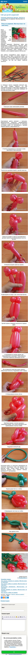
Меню (4, 1)
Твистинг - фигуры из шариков (17, 594)
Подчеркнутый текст (6, 617)
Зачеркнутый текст (8, 617)
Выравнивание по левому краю (10, 617)
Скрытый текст (20, 617)
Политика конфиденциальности (15, 654)
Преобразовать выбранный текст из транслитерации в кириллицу (24, 617)
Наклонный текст (4, 617)
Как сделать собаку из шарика (9, 592)
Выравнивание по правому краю (14, 617)
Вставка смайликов (16, 617)
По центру (12, 617)
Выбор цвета (18, 617)
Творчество (8, 594)
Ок (14, 652)
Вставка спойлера (2, 619)
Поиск (25, 1)
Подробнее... (12, 647)
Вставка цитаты (22, 617)
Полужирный (2, 617)
